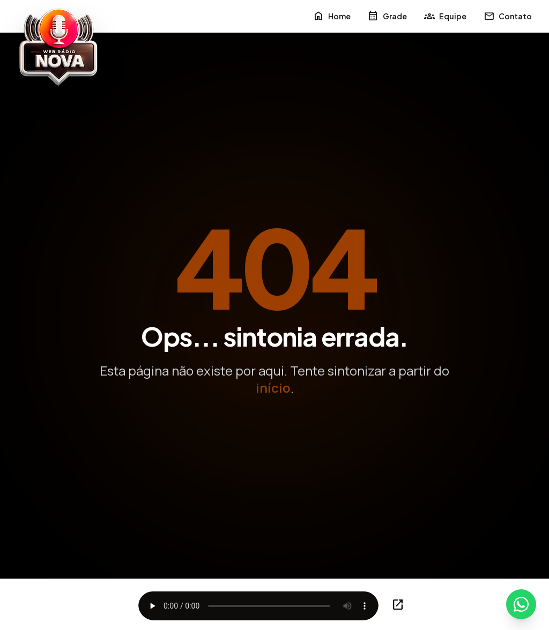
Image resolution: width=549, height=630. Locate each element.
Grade (387, 16)
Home (332, 16)
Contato (508, 16)
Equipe (445, 16)
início (273, 387)
